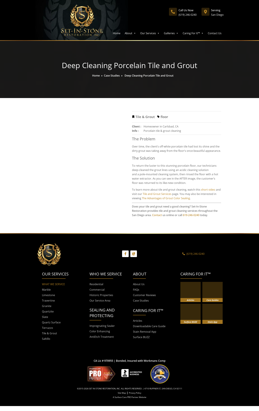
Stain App (212, 321)
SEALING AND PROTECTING (102, 312)
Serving (215, 10)
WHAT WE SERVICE (53, 284)
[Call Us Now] (173, 12)
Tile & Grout (49, 333)
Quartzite (48, 311)
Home (116, 33)
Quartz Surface (51, 322)
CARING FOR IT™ (195, 274)
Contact (157, 215)
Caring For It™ (193, 33)
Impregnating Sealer (102, 326)
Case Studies (112, 75)
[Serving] (205, 12)
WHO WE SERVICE (106, 274)
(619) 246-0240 (188, 15)
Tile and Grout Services (157, 194)
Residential (96, 284)
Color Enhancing (100, 331)
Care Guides (212, 300)
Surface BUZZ (141, 337)
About (130, 33)
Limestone (48, 295)
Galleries (171, 33)
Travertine (48, 300)
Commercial (97, 289)
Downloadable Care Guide (149, 326)
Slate (45, 317)
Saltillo (46, 339)
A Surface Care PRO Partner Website (129, 397)
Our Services (150, 33)
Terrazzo (47, 328)
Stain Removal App (144, 331)
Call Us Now (186, 10)
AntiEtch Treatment (102, 337)
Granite (46, 306)
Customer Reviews (144, 295)
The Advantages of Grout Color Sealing (166, 198)
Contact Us (215, 33)
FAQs (136, 289)
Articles (137, 321)
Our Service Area (100, 300)
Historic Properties (101, 295)
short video (208, 189)
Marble (46, 289)
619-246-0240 (191, 215)
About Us (139, 284)
